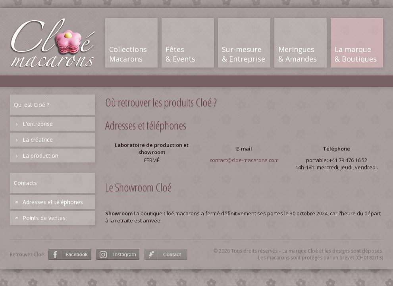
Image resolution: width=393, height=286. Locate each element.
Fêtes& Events (180, 54)
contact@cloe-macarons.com (244, 160)
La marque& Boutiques (356, 54)
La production (40, 155)
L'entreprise (38, 124)
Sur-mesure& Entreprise (243, 54)
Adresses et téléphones (53, 202)
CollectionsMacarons (128, 54)
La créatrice (38, 139)
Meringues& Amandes (297, 54)
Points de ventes (44, 218)
